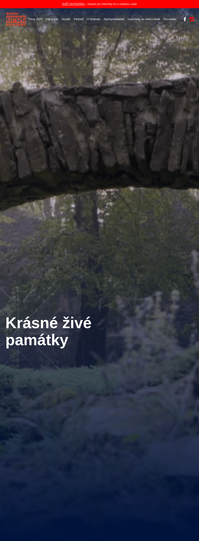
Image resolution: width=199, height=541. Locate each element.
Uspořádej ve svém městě (144, 19)
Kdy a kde (52, 19)
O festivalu (93, 19)
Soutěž (66, 19)
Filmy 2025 (35, 19)
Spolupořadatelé (114, 19)
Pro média (169, 19)
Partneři (79, 19)
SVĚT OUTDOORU (73, 4)
